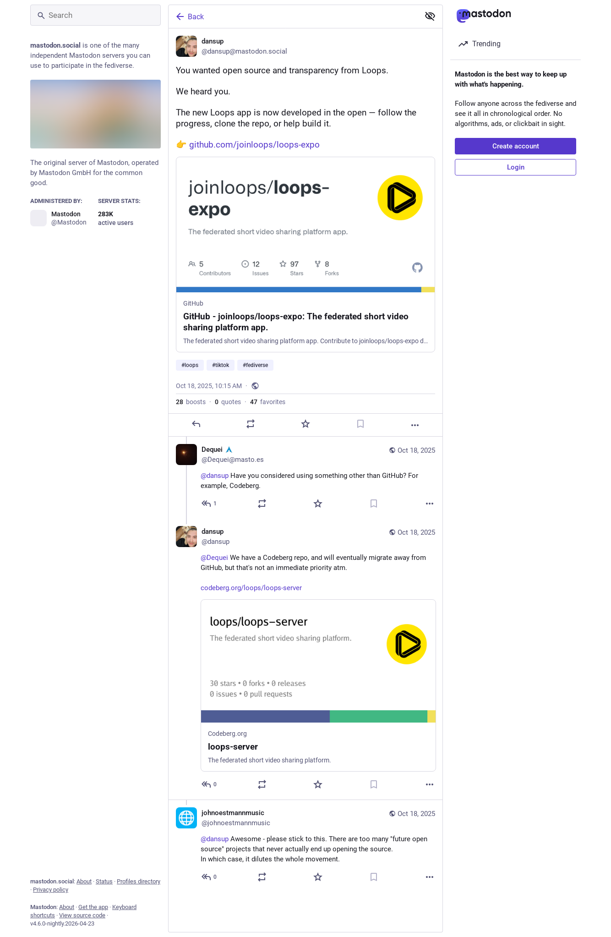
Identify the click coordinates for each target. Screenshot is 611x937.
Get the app (93, 907)
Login (515, 167)
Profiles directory (138, 881)
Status (104, 881)
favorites (267, 402)
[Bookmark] (360, 424)
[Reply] (196, 424)
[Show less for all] (430, 16)
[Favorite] (305, 424)
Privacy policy (50, 889)
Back (189, 16)
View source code (82, 915)
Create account (515, 146)
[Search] (95, 15)
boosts (191, 402)
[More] (414, 425)
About (84, 881)
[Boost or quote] (250, 424)
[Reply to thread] (209, 504)
